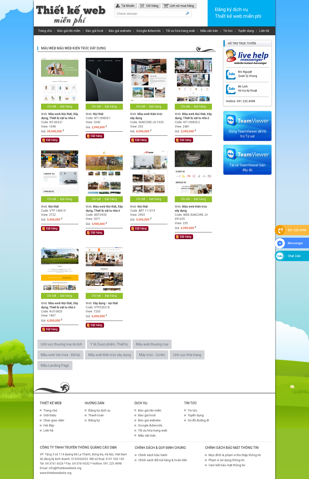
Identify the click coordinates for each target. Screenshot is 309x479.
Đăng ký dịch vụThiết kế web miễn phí (238, 13)
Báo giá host (94, 31)
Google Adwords (148, 31)
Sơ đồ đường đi (198, 420)
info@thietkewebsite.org (65, 468)
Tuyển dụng (246, 31)
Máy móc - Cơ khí (152, 355)
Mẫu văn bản (209, 31)
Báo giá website (120, 31)
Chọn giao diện (53, 420)
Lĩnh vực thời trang (187, 355)
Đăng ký (94, 420)
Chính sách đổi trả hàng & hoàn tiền (162, 460)
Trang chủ (45, 31)
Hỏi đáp (48, 425)
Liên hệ (264, 31)
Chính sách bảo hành (152, 455)
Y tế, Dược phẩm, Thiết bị (109, 344)
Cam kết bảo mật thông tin (227, 465)
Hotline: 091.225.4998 (240, 101)
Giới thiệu (49, 415)
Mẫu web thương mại (152, 344)
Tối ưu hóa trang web (180, 31)
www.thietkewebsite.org (55, 473)
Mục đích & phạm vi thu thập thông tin (235, 455)
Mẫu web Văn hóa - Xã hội (60, 355)
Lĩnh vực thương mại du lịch (61, 344)
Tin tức (228, 31)
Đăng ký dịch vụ (99, 410)
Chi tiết (51, 106)
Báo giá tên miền (68, 31)
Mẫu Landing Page (55, 365)
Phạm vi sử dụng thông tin (227, 460)
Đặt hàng (66, 106)
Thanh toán (96, 415)
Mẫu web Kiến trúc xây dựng (109, 355)
